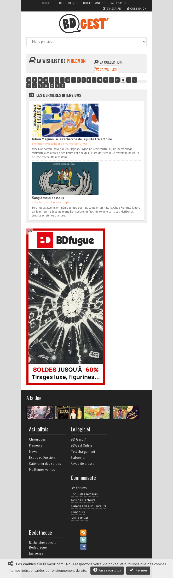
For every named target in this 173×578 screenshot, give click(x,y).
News (33, 451)
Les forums (79, 488)
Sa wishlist (106, 69)
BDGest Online (94, 3)
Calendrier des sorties (45, 463)
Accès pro (118, 3)
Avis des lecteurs (83, 500)
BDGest (47, 3)
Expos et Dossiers (42, 457)
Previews (35, 445)
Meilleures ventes (42, 469)
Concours (78, 512)
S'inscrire (112, 8)
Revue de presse (82, 463)
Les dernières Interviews (58, 95)
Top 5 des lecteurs (84, 494)
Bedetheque (68, 3)
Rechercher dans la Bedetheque (42, 545)
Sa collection (108, 62)
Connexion (137, 8)
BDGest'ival (79, 518)
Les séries (36, 553)
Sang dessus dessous (48, 198)
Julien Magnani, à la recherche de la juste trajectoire (72, 139)
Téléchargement (83, 451)
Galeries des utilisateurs (88, 506)
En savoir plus (107, 570)
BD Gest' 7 (78, 439)
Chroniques (37, 439)
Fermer (138, 570)
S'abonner (78, 457)
